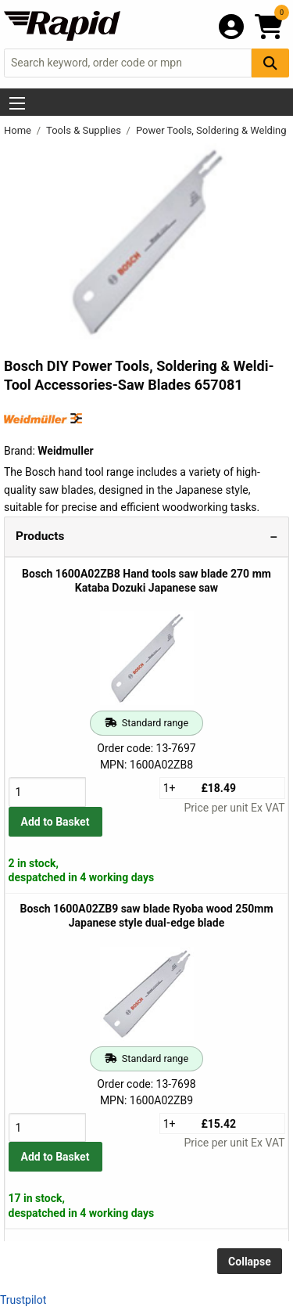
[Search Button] (270, 63)
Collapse (249, 1261)
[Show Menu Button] (17, 103)
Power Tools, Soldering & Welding (212, 130)
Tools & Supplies (84, 130)
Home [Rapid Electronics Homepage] (19, 130)
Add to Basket (55, 821)
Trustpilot (23, 1300)
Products (40, 536)
